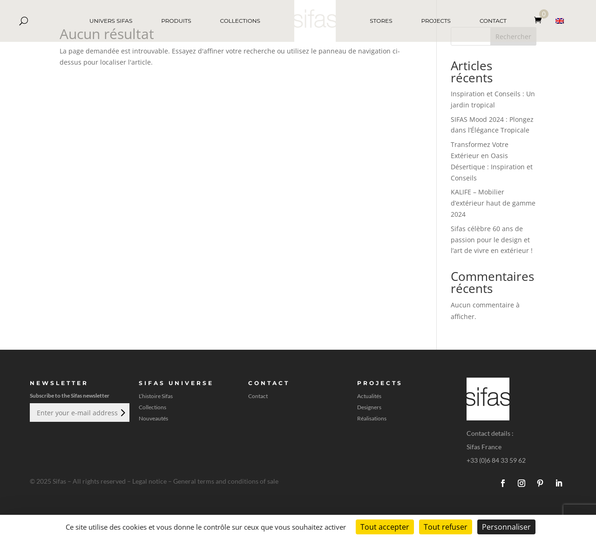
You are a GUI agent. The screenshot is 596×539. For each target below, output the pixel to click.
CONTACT (493, 20)
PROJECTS (436, 20)
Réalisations (371, 418)
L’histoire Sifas (156, 396)
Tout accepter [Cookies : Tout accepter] (384, 527)
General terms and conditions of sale (225, 481)
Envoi (122, 412)
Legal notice (149, 481)
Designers (369, 407)
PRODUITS (176, 20)
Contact (258, 396)
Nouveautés (153, 418)
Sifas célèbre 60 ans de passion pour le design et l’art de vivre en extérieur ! (492, 239)
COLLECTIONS (240, 20)
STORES (381, 20)
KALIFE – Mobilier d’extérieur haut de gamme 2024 (493, 203)
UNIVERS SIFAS (110, 20)
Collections (152, 407)
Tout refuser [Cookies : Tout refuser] (445, 527)
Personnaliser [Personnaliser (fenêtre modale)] (506, 527)
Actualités (369, 396)
